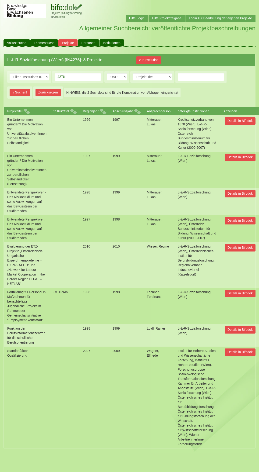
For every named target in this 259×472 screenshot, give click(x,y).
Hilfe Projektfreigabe (166, 18)
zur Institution (148, 60)
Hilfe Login (137, 18)
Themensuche (44, 43)
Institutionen (112, 43)
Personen (89, 43)
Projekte (68, 43)
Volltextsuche (16, 43)
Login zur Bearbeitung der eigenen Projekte (220, 18)
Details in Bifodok (240, 121)
